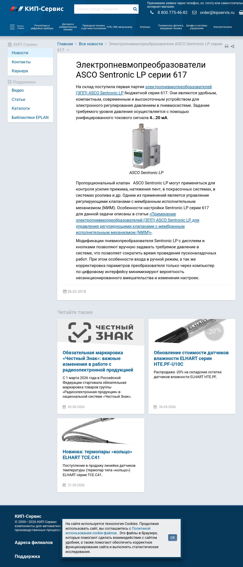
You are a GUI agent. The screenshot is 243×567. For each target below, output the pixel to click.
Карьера (20, 70)
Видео (18, 90)
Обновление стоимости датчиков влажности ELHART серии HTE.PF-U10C (191, 358)
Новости (20, 52)
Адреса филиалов (34, 542)
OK (172, 537)
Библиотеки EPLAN (30, 117)
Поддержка (27, 556)
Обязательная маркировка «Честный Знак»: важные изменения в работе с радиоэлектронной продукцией (98, 361)
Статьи (18, 99)
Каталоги (21, 108)
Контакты (21, 62)
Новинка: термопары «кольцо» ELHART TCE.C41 (97, 454)
